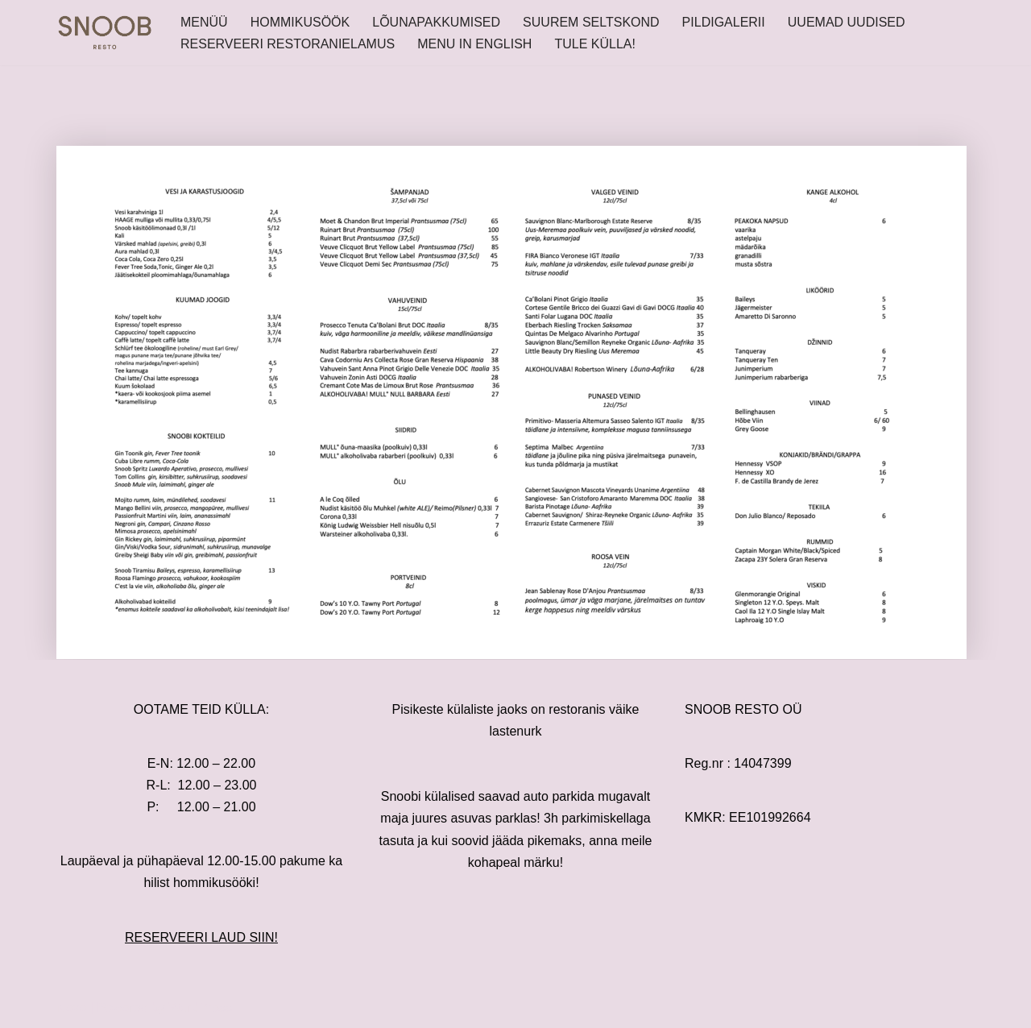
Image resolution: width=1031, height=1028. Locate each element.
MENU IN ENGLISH (474, 44)
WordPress (200, 1007)
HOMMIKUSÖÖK (300, 22)
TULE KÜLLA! (594, 44)
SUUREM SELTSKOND (591, 22)
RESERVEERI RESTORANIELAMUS (287, 44)
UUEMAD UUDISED (846, 22)
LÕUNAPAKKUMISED (436, 22)
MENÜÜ (204, 22)
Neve (71, 1007)
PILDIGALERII (723, 22)
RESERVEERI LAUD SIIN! (201, 937)
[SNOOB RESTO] (104, 33)
